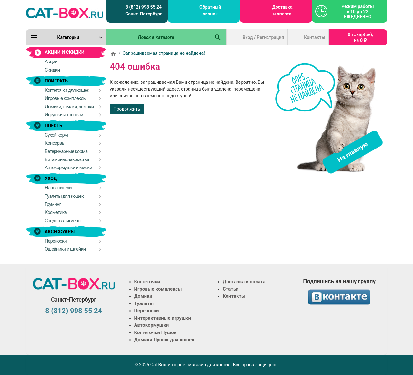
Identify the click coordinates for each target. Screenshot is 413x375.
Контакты (314, 37)
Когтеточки (147, 281)
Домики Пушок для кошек (164, 339)
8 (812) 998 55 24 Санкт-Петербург (143, 10)
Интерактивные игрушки (162, 318)
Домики (143, 296)
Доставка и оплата (282, 10)
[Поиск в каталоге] (158, 37)
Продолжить (127, 108)
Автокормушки (151, 325)
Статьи (231, 289)
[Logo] (64, 12)
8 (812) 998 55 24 (73, 311)
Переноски (146, 310)
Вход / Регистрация (263, 37)
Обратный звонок (210, 10)
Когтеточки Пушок (155, 332)
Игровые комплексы (158, 289)
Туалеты (144, 303)
